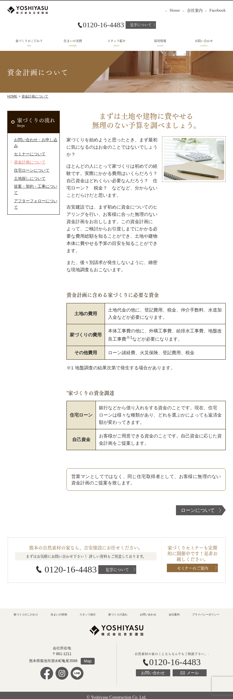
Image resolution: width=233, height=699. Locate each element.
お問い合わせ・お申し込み (34, 139)
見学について (141, 25)
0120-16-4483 (70, 568)
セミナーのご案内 (192, 568)
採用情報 (160, 40)
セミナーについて (27, 146)
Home (175, 10)
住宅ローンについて (29, 161)
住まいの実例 (73, 40)
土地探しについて (27, 168)
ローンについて (198, 510)
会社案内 (195, 10)
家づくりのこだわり (29, 40)
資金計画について (35, 96)
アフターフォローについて (34, 182)
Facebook (217, 10)
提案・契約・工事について (34, 175)
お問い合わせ (204, 40)
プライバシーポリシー (205, 611)
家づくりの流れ (35, 119)
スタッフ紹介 (116, 40)
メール (191, 668)
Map (87, 657)
